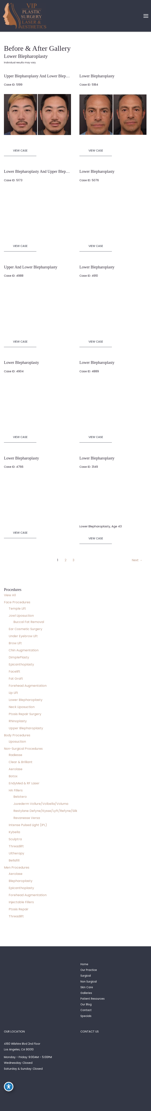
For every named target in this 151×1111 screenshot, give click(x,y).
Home (84, 964)
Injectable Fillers (21, 902)
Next (137, 560)
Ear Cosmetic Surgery (25, 629)
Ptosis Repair (19, 909)
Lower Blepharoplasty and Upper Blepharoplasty (43, 171)
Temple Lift (17, 608)
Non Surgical (88, 981)
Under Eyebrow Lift (23, 636)
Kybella (14, 832)
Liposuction (17, 741)
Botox (13, 776)
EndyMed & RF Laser (24, 783)
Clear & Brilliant (20, 762)
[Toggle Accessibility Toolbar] (8, 1086)
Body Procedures (17, 735)
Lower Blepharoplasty (25, 700)
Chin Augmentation (24, 650)
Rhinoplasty (18, 721)
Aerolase (15, 769)
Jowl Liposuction (21, 615)
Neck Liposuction (22, 707)
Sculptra (15, 839)
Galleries (86, 993)
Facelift (14, 671)
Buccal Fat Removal (28, 622)
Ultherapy (16, 853)
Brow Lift (15, 643)
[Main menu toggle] (146, 16)
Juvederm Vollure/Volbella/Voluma (40, 803)
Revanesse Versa (26, 818)
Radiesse (15, 755)
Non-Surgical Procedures (23, 748)
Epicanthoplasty (21, 664)
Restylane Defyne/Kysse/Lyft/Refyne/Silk (45, 811)
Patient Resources (92, 999)
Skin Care (86, 987)
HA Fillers (16, 790)
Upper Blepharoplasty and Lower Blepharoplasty (43, 76)
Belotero (20, 796)
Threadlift (16, 846)
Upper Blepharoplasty (26, 728)
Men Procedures (16, 867)
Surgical (85, 976)
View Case (20, 151)
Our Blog (86, 1004)
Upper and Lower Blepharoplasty (30, 267)
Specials (85, 1016)
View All (10, 595)
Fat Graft (16, 678)
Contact (86, 1010)
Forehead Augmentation (28, 685)
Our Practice (88, 970)
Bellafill (14, 860)
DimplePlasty (19, 657)
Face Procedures (17, 602)
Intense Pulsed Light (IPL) (28, 825)
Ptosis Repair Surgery (25, 714)
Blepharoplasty (20, 881)
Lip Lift (13, 692)
